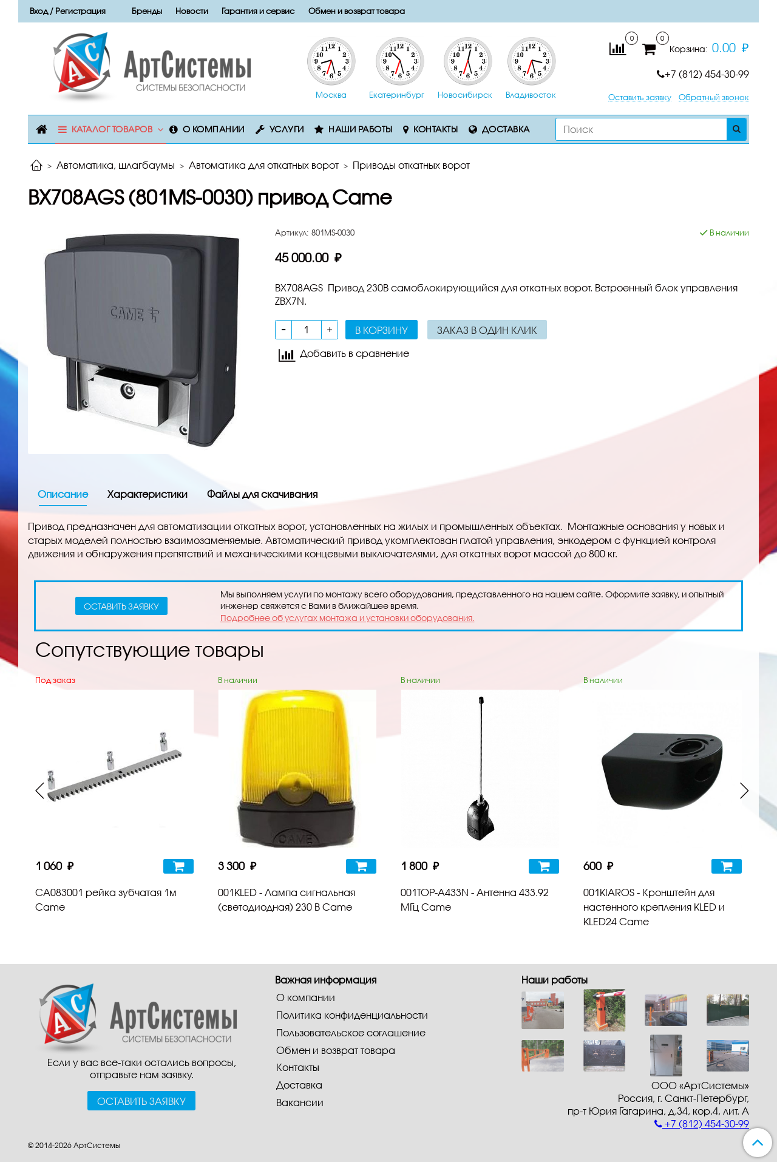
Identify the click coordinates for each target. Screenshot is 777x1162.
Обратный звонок (714, 97)
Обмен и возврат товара (356, 11)
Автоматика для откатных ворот (264, 165)
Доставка (506, 129)
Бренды (147, 11)
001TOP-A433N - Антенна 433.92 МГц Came (475, 899)
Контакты (435, 129)
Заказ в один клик (487, 330)
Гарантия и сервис (258, 11)
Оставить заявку (639, 97)
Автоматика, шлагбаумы (115, 165)
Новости (191, 11)
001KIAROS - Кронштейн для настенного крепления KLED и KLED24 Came (654, 906)
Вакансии (300, 1102)
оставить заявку (121, 606)
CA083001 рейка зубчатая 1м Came (106, 899)
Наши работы (360, 129)
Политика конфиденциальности (352, 1015)
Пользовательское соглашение (351, 1032)
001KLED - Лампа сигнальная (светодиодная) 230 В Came (286, 899)
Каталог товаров (112, 129)
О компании (214, 129)
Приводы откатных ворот (411, 165)
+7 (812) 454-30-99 (703, 74)
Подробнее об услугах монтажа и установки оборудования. (347, 618)
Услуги (287, 129)
